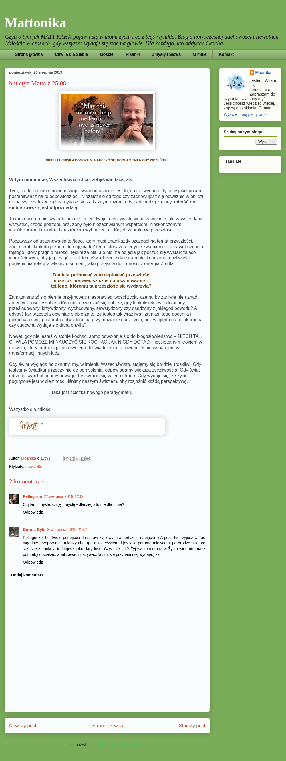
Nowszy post (22, 725)
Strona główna (29, 54)
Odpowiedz (33, 512)
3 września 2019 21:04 (67, 529)
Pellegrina (32, 496)
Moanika (263, 72)
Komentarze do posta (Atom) (118, 745)
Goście (107, 54)
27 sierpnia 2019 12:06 (64, 496)
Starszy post (192, 725)
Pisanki (133, 54)
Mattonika (35, 22)
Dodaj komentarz (27, 575)
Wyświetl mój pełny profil (245, 114)
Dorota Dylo (34, 529)
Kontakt (226, 54)
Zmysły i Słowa (166, 54)
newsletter (34, 466)
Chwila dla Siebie (71, 54)
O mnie (199, 54)
